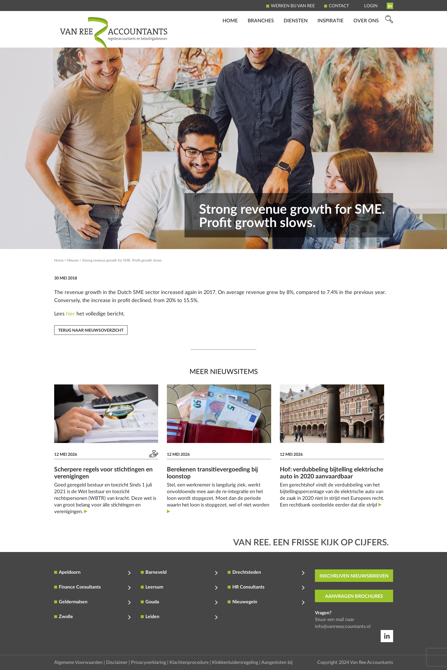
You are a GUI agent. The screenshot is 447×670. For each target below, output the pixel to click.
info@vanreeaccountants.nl (343, 626)
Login (370, 6)
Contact (339, 6)
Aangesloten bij (277, 662)
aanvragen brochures (354, 596)
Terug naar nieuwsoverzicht (90, 330)
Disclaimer (116, 662)
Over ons (366, 39)
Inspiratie (331, 39)
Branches (261, 39)
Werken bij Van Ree (293, 6)
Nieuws (73, 260)
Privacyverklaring (148, 662)
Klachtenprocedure (189, 662)
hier (70, 314)
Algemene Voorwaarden (78, 662)
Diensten (296, 39)
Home (230, 39)
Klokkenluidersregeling (235, 662)
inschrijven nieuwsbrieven (354, 576)
